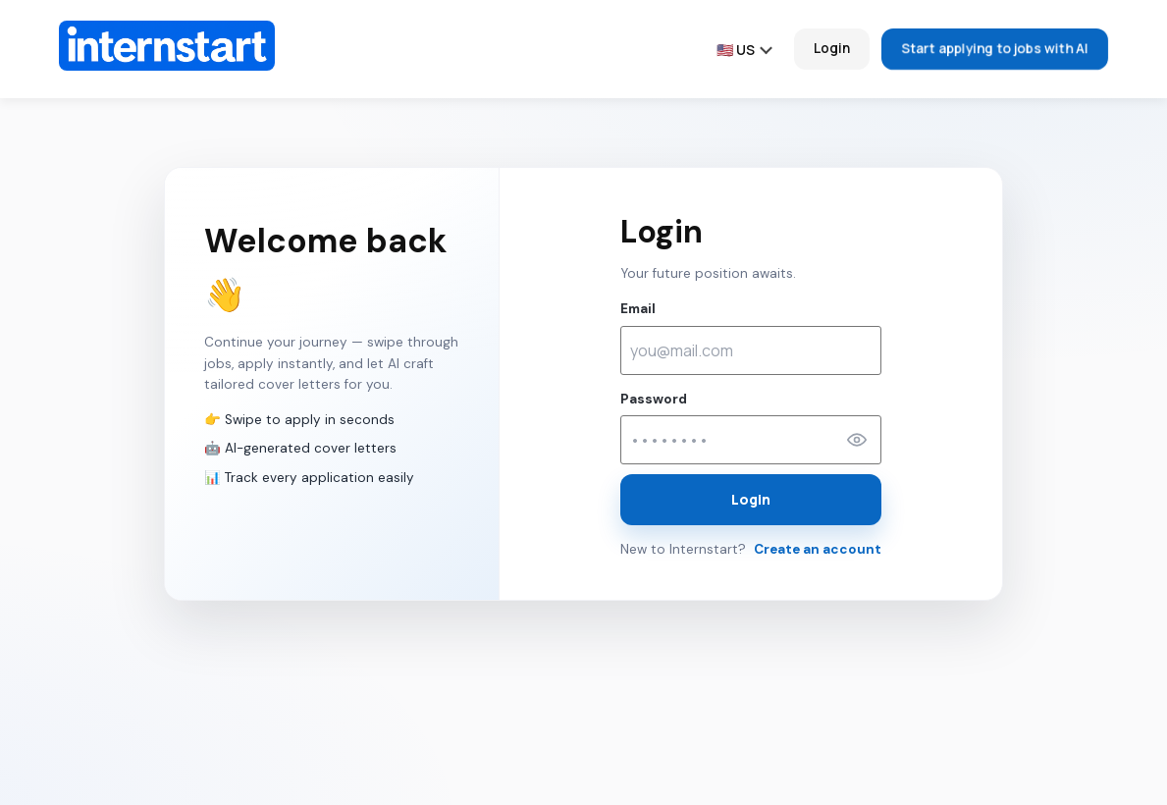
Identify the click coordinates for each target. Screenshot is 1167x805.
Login (832, 48)
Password (653, 399)
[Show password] (857, 439)
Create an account (817, 549)
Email (638, 308)
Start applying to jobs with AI (994, 48)
